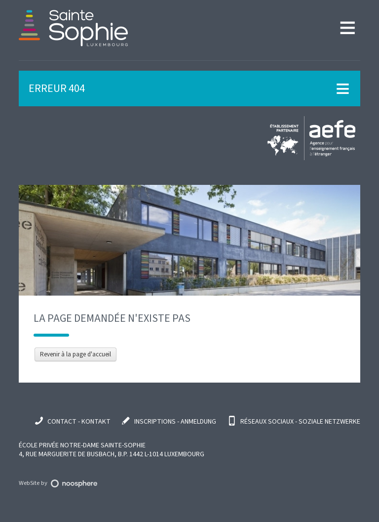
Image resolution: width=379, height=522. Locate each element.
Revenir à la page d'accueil (75, 354)
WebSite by (58, 482)
